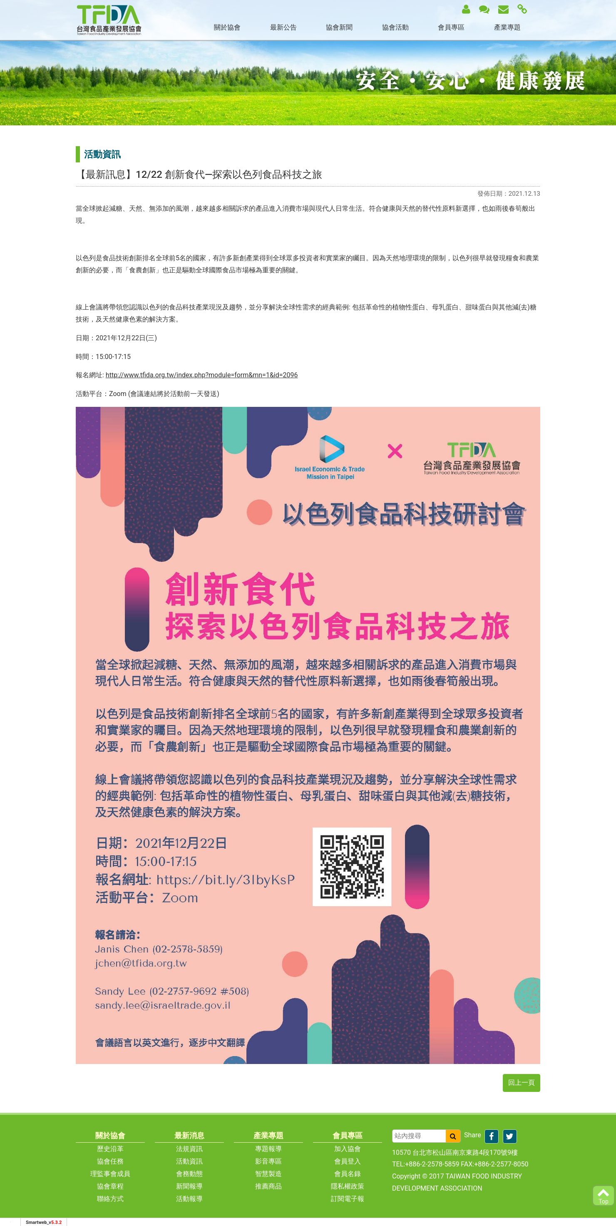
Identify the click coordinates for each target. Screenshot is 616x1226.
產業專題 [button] (507, 27)
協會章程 (110, 1186)
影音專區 (268, 1161)
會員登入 (347, 1161)
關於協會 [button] (227, 27)
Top (603, 1195)
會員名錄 (347, 1174)
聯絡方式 (110, 1199)
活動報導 (189, 1199)
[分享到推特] (510, 1136)
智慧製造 (268, 1174)
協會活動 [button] (395, 27)
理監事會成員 (110, 1174)
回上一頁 (521, 1082)
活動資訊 (189, 1161)
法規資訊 (189, 1149)
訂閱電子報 (347, 1199)
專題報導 (268, 1149)
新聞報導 (189, 1186)
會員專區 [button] (451, 27)
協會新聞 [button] (339, 27)
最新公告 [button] (283, 27)
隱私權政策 (347, 1186)
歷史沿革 (110, 1149)
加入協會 (347, 1149)
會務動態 (189, 1174)
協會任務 (110, 1161)
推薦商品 (268, 1186)
